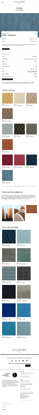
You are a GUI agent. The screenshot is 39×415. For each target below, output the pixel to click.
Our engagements (5, 402)
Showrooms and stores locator (26, 400)
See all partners (5, 411)
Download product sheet (7, 79)
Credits (3, 406)
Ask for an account (8, 46)
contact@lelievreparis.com (25, 374)
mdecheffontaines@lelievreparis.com (27, 382)
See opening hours (23, 391)
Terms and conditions (6, 403)
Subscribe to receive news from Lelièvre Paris (19, 363)
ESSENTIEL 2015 (33, 38)
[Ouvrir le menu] (4, 2)
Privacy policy (4, 405)
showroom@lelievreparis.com (26, 377)
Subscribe (28, 365)
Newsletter (4, 407)
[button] (7, 99)
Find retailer (4, 50)
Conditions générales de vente (8, 404)
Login (3, 46)
